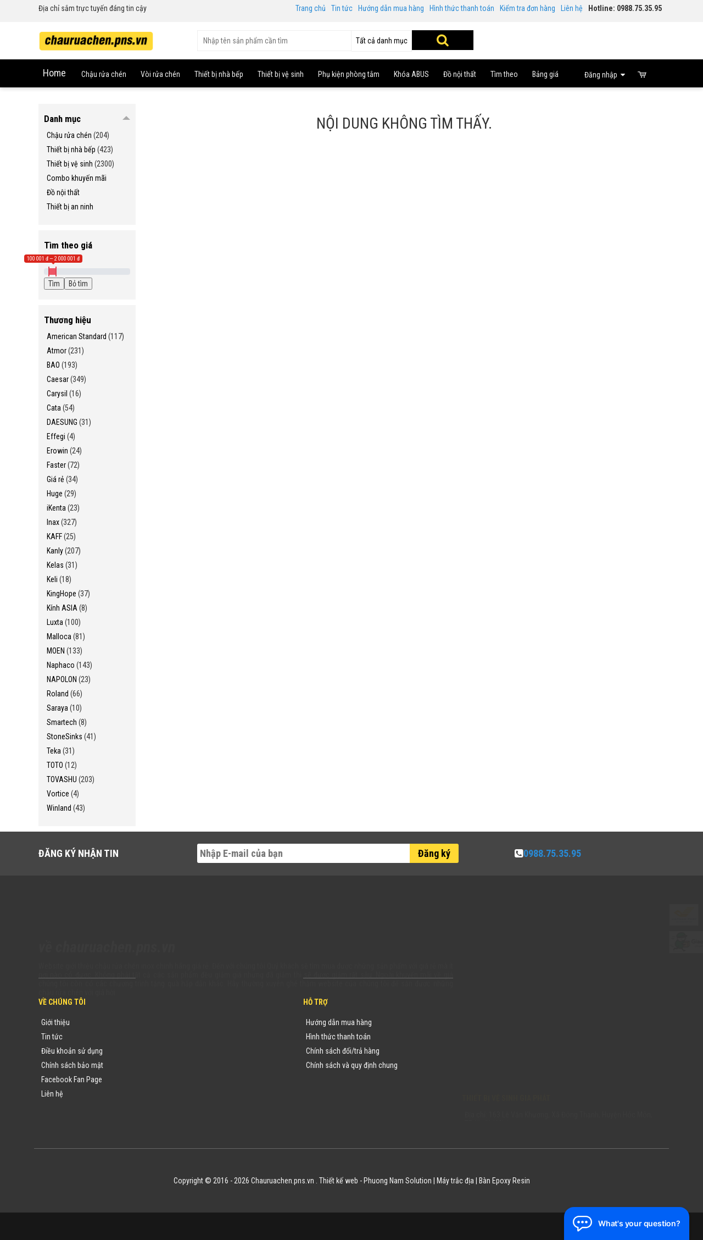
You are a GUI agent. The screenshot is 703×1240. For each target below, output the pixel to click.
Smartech (62, 722)
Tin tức (342, 8)
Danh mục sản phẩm (179, 1065)
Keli (52, 579)
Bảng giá (545, 74)
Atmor (56, 350)
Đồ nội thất (459, 74)
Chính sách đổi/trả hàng (343, 1051)
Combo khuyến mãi (77, 178)
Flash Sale (163, 1108)
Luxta (55, 622)
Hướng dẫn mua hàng (391, 8)
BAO (53, 365)
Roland (58, 693)
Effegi (56, 436)
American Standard (77, 336)
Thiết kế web (338, 1180)
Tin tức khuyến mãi (176, 1036)
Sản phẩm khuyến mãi (181, 1093)
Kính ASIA (62, 608)
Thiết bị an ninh (70, 206)
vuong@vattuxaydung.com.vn (530, 1067)
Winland (59, 808)
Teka (54, 750)
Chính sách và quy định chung (352, 1065)
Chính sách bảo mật (72, 1065)
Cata (54, 407)
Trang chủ (310, 8)
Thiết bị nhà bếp (71, 149)
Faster (56, 465)
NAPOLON (62, 679)
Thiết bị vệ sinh (70, 163)
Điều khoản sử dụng (72, 1051)
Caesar (58, 379)
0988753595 (495, 1038)
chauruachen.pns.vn (524, 1053)
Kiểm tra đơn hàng (527, 8)
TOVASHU (62, 779)
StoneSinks (64, 736)
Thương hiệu (166, 1022)
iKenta (56, 507)
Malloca (59, 636)
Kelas (55, 565)
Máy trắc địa (455, 1180)
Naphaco (61, 665)
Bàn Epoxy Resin (504, 1180)
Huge (55, 493)
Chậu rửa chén (69, 135)
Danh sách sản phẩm (180, 1079)
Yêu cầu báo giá (172, 1051)
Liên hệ (572, 8)
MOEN (56, 650)
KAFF (54, 536)
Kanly (55, 550)
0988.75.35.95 (552, 853)
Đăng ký (434, 853)
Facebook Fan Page (71, 1079)
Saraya (57, 708)
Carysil (57, 393)
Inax (53, 522)
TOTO (55, 765)
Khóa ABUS (411, 74)
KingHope (61, 593)
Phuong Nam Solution (398, 1180)
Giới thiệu (55, 1022)
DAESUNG (62, 422)
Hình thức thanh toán (461, 8)
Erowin (57, 450)
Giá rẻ (55, 479)
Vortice (58, 793)
